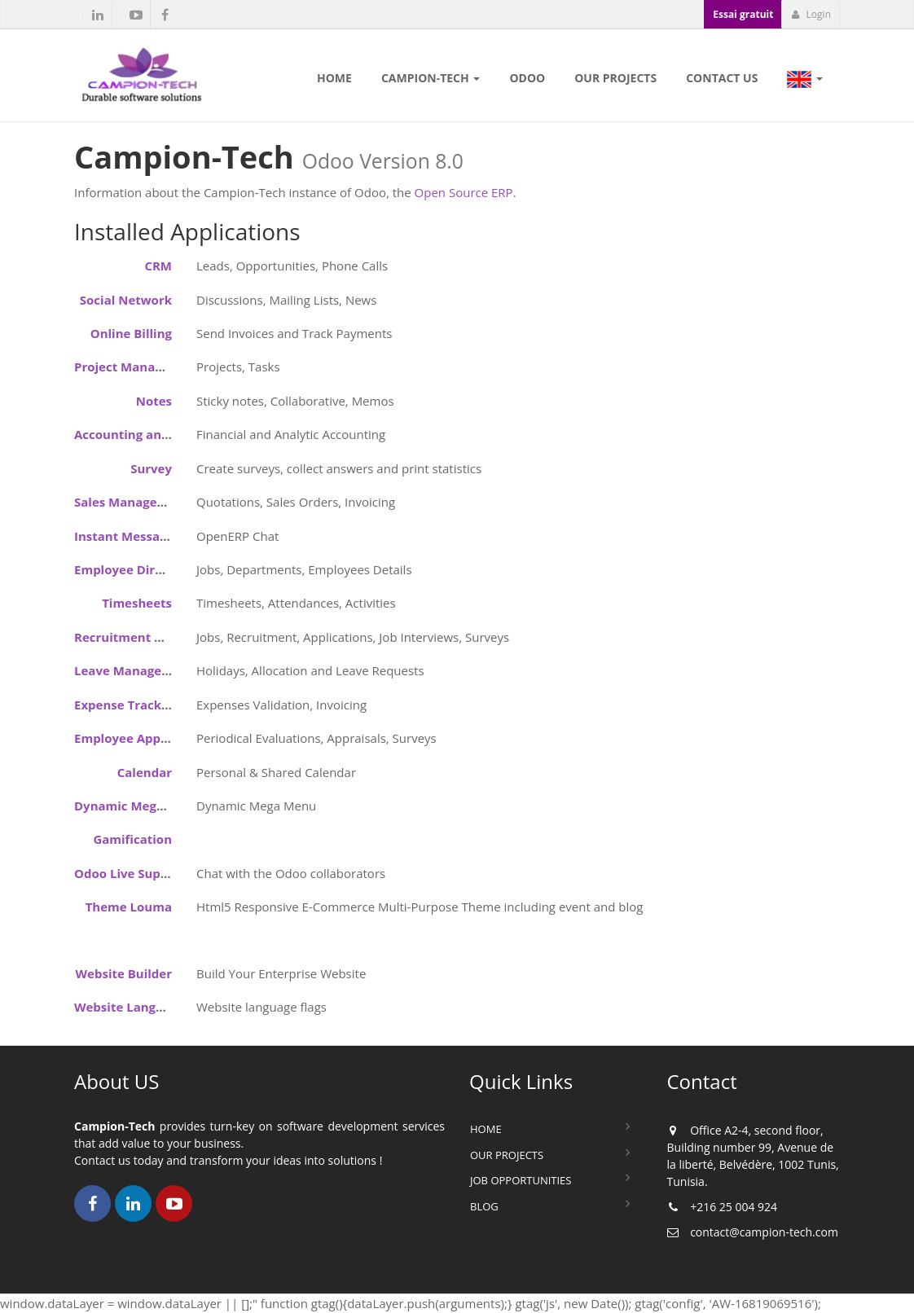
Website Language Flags (146, 1007)
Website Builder (124, 973)
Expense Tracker (124, 704)
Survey (151, 468)
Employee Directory (134, 569)
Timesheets (137, 603)
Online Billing (131, 333)
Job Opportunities (520, 1180)
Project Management (138, 366)
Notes (154, 401)
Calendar (144, 772)
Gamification (132, 839)
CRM (158, 265)
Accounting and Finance (147, 434)
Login (811, 14)
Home (486, 1129)
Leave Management (134, 670)
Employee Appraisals (137, 738)
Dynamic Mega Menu (138, 805)
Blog (484, 1206)
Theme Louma (129, 906)
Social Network (126, 300)
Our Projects (506, 1155)
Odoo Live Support (130, 873)
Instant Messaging (129, 536)
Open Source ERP (464, 192)
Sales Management (132, 502)
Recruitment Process (137, 637)
